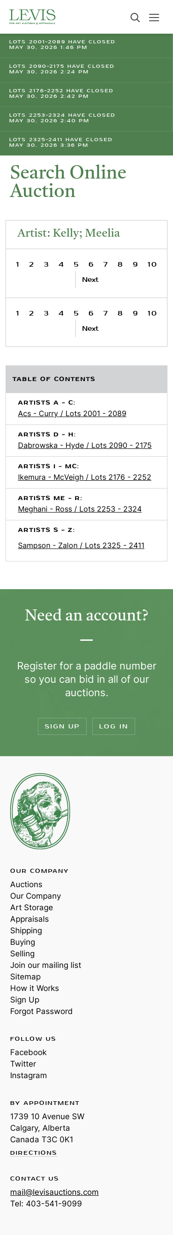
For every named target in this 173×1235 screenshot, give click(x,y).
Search (135, 17)
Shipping (26, 930)
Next (90, 279)
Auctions (26, 884)
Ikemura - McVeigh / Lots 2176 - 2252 (84, 477)
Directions (33, 1153)
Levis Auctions (32, 16)
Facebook (28, 1052)
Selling (22, 953)
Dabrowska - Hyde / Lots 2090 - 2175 (85, 445)
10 (152, 264)
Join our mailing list (45, 965)
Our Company (35, 896)
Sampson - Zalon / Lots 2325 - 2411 (81, 545)
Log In (113, 726)
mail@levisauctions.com (54, 1192)
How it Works (34, 988)
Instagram (28, 1075)
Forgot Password (41, 1011)
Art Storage (31, 907)
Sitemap (25, 976)
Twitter (23, 1063)
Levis (40, 811)
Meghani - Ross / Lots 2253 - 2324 (80, 508)
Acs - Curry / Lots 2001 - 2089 (72, 413)
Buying (22, 942)
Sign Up (62, 726)
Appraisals (29, 919)
